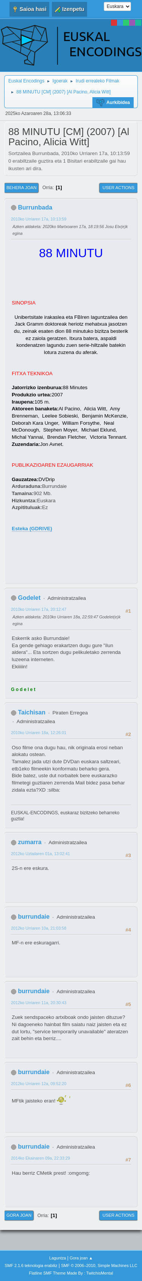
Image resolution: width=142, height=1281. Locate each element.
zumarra (29, 842)
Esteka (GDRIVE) (32, 528)
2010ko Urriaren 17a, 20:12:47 (38, 609)
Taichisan (31, 712)
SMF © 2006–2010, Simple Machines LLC (99, 1265)
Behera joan (21, 187)
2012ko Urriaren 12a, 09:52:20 (38, 1083)
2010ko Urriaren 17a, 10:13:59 (38, 219)
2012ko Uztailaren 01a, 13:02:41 (40, 853)
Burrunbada (35, 207)
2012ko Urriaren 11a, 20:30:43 (38, 1002)
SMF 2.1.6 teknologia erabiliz (31, 1265)
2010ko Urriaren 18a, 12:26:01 (38, 732)
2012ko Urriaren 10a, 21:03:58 (38, 928)
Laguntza (57, 1258)
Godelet (29, 598)
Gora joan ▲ (81, 1258)
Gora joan (18, 1215)
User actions (118, 187)
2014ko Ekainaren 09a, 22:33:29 (40, 1158)
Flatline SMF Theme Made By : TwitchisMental (71, 1273)
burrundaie (33, 916)
